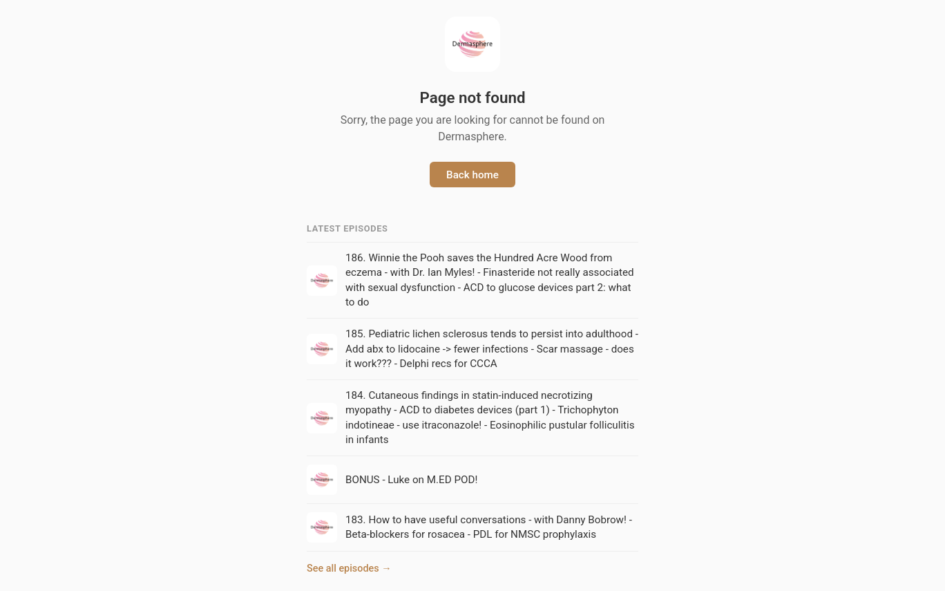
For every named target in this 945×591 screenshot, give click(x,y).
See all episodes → (349, 568)
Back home (472, 175)
